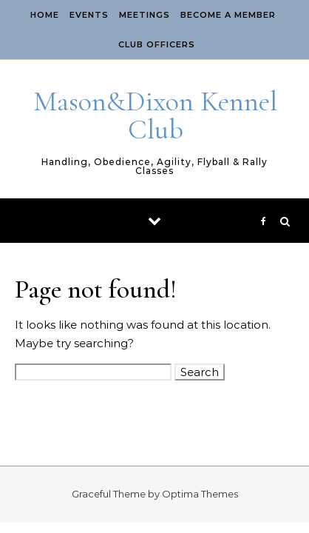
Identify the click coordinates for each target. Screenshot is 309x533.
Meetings (144, 15)
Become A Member (228, 15)
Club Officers (156, 44)
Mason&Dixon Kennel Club (155, 115)
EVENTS (89, 15)
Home (44, 15)
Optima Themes (200, 494)
